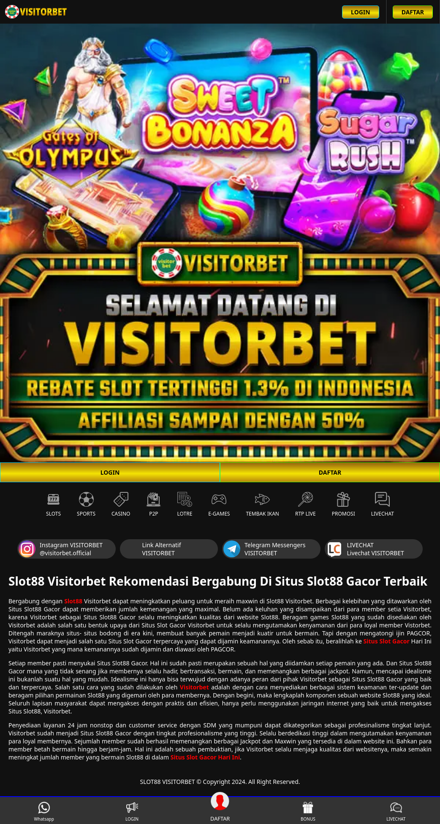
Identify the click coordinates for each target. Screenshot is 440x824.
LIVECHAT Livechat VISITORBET (365, 548)
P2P (153, 504)
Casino (120, 504)
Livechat (382, 504)
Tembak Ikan (262, 504)
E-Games (219, 504)
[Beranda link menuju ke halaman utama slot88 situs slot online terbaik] (36, 12)
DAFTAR (330, 472)
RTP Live (305, 504)
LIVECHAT (395, 811)
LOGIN (110, 472)
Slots (53, 504)
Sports (86, 504)
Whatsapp (44, 811)
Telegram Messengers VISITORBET (264, 548)
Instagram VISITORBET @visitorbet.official (61, 548)
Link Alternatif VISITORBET (151, 548)
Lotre (184, 504)
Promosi (343, 504)
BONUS (308, 811)
